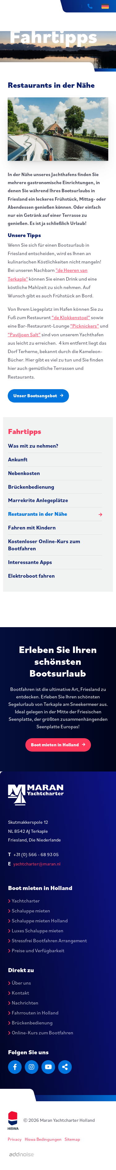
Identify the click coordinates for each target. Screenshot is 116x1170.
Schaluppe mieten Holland (38, 920)
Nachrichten (23, 1003)
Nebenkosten (24, 473)
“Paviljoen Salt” (24, 334)
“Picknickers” (84, 326)
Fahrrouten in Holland (33, 1012)
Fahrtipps (24, 431)
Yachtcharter (24, 900)
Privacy (15, 1139)
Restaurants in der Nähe (37, 513)
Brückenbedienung (31, 486)
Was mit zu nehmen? (33, 445)
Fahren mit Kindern (32, 527)
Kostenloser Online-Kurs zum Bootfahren (44, 545)
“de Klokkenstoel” (71, 317)
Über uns (19, 983)
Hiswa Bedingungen (43, 1139)
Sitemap (72, 1139)
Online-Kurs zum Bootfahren (40, 1032)
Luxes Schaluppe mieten (35, 930)
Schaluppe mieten (29, 910)
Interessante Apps (30, 562)
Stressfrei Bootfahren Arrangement (47, 940)
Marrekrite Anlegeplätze (38, 500)
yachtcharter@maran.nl (37, 864)
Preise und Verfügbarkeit (36, 950)
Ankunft (18, 459)
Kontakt (18, 993)
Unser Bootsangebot (38, 396)
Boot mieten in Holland (58, 745)
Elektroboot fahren (31, 575)
